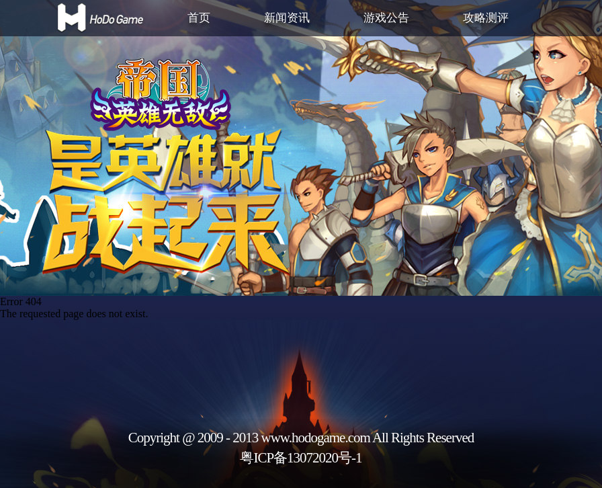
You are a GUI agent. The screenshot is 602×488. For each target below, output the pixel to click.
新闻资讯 (287, 17)
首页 (198, 17)
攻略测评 (486, 17)
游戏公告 (386, 17)
